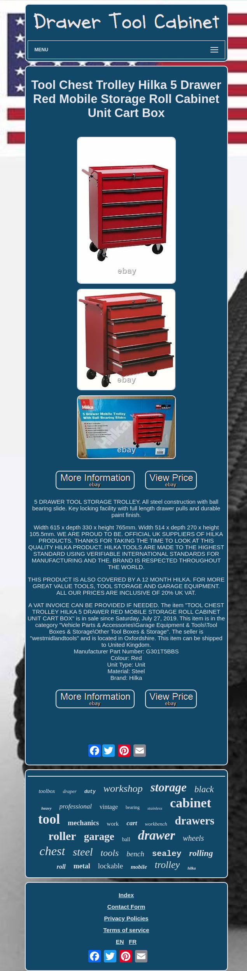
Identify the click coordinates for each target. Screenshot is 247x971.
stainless (154, 808)
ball (126, 839)
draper (69, 791)
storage (169, 787)
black (204, 789)
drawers (194, 820)
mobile (139, 867)
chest (52, 851)
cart (131, 823)
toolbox (47, 791)
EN (120, 941)
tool (49, 819)
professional (76, 806)
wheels (193, 838)
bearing (133, 807)
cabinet (190, 803)
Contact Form (126, 906)
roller (62, 836)
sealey (167, 853)
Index (126, 895)
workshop (123, 788)
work (113, 824)
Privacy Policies (126, 918)
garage (99, 836)
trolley (167, 864)
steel (83, 852)
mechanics (83, 823)
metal (82, 866)
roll (61, 866)
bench (135, 854)
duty (90, 792)
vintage (109, 806)
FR (133, 941)
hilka (191, 868)
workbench (156, 824)
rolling (201, 853)
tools (110, 853)
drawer (156, 835)
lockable (110, 866)
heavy (46, 808)
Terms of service (126, 930)
